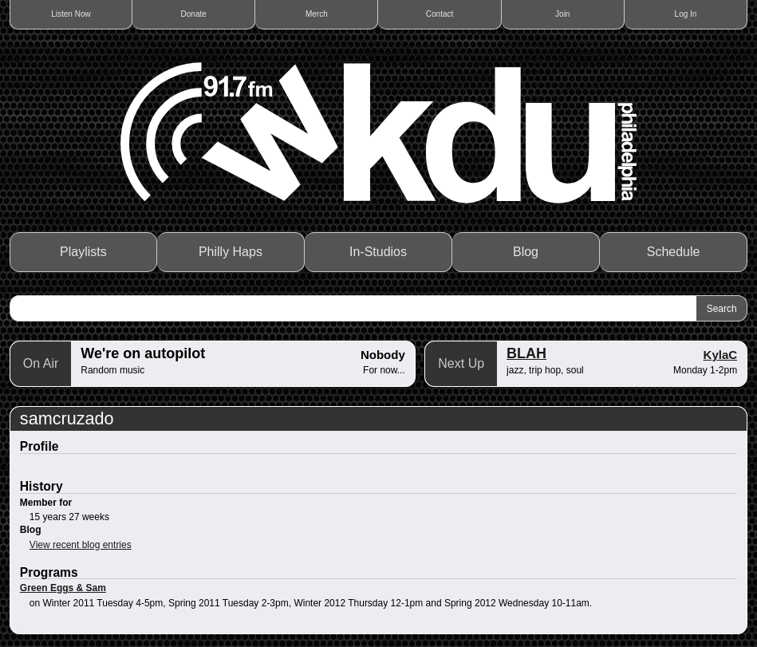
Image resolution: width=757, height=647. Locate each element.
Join (562, 14)
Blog (525, 251)
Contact (439, 14)
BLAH (526, 353)
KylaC (721, 354)
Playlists (83, 251)
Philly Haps (230, 251)
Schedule (673, 251)
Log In (686, 14)
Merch (317, 14)
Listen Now (70, 14)
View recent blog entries (81, 544)
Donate (194, 14)
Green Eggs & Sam (63, 588)
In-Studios (378, 251)
